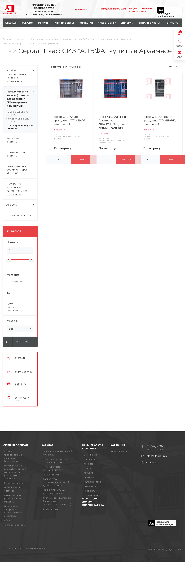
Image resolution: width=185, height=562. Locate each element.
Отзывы (88, 468)
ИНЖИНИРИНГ (51, 474)
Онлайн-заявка (93, 505)
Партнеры (89, 459)
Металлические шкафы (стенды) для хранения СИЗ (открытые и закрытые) (21, 99)
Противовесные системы (17, 154)
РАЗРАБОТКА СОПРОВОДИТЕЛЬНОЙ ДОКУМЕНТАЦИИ (56, 482)
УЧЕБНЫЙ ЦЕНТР (52, 508)
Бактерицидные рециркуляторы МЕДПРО (16, 170)
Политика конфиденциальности (164, 550)
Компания (89, 448)
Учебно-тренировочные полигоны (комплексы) (21, 75)
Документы (90, 486)
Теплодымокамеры (18, 215)
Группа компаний (93, 481)
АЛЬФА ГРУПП (118, 451)
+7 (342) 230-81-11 (140, 8)
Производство (92, 495)
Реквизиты (89, 490)
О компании (90, 454)
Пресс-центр (91, 498)
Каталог (47, 445)
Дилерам (88, 501)
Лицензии (89, 477)
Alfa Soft (21, 205)
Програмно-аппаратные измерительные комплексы (16, 189)
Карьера (88, 472)
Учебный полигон (15, 445)
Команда (88, 463)
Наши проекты (92, 445)
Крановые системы (21, 140)
